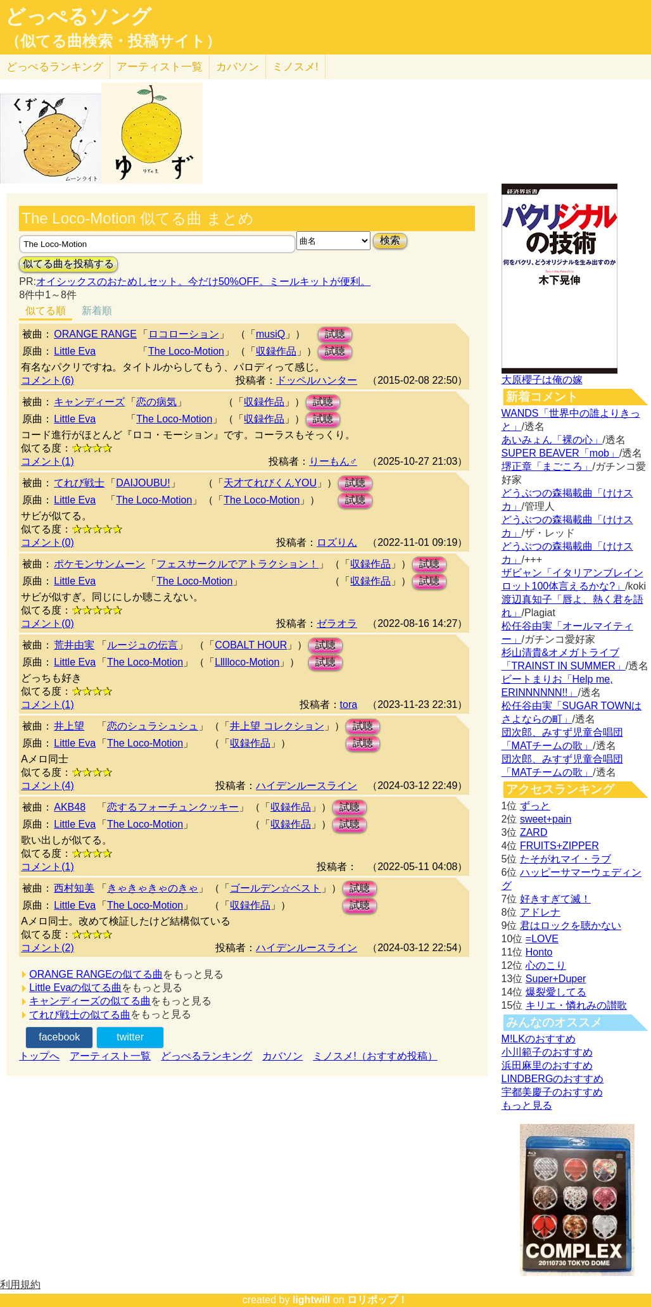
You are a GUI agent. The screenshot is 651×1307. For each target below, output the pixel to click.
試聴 (335, 334)
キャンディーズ (89, 401)
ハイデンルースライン (306, 785)
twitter (130, 1037)
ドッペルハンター (316, 380)
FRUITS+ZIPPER (559, 845)
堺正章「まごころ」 (547, 466)
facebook (59, 1037)
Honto (539, 952)
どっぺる (54, 67)
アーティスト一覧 (110, 1056)
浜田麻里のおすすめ (547, 1065)
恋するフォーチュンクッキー (173, 807)
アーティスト (160, 67)
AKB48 (69, 807)
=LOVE (542, 938)
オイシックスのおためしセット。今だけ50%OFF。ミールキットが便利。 (203, 281)
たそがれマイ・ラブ (565, 859)
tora (349, 704)
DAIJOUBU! (143, 482)
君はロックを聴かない (570, 925)
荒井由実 (74, 645)
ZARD (534, 832)
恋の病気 (156, 401)
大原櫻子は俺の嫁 (542, 379)
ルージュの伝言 (142, 645)
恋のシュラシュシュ (152, 726)
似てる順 (45, 310)
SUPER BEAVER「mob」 (560, 453)
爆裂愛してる (556, 992)
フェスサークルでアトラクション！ (237, 564)
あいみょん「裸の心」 (552, 439)
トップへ (39, 1056)
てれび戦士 (79, 482)
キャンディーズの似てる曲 (90, 1000)
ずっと (535, 805)
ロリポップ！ (377, 1299)
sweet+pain (545, 819)
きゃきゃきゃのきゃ (152, 888)
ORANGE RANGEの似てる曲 (96, 974)
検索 (390, 240)
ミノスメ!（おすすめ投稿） (375, 1056)
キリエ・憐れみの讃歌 (576, 1005)
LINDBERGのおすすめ (553, 1078)
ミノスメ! (295, 67)
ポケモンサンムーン (99, 564)
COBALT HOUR (251, 645)
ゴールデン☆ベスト (275, 888)
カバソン (237, 67)
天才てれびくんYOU (270, 482)
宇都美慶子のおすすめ (552, 1092)
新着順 (97, 310)
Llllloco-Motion (247, 662)
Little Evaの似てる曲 (75, 987)
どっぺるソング (78, 16)
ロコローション (183, 334)
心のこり (546, 965)
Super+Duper (556, 978)
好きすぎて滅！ (555, 898)
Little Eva (75, 351)
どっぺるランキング (206, 1056)
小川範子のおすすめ (547, 1052)
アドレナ (540, 912)
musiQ (270, 334)
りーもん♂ (333, 461)
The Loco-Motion (186, 351)
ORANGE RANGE (95, 334)
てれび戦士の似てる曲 (79, 1014)
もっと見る (527, 1105)
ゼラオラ (337, 623)
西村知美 (74, 888)
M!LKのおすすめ (539, 1038)
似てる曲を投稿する (68, 263)
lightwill (312, 1299)
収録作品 (276, 351)
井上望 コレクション (277, 726)
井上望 (69, 726)
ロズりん (337, 542)
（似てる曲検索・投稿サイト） (113, 41)
